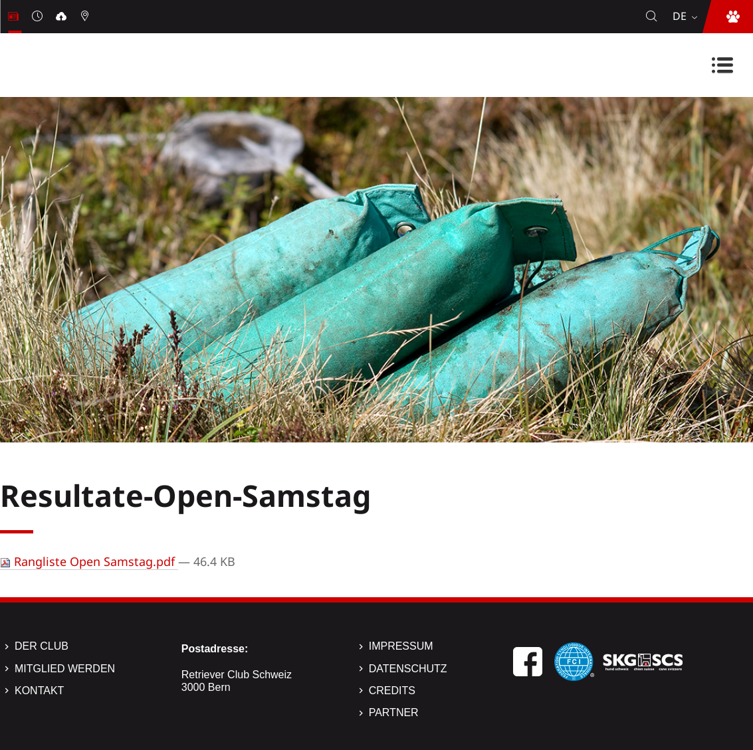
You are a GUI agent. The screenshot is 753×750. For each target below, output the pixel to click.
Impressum (401, 646)
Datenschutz (408, 668)
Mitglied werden (65, 668)
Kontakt (39, 690)
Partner (394, 712)
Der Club (41, 646)
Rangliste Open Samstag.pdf (89, 561)
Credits (392, 690)
